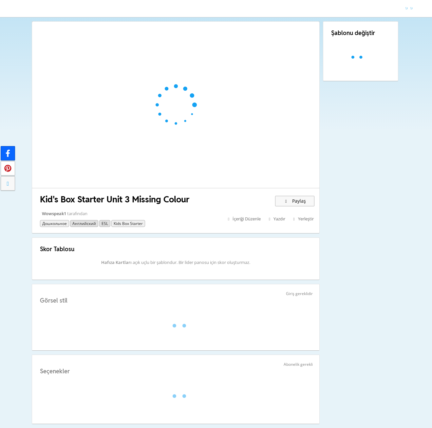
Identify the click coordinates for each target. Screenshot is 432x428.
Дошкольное (54, 223)
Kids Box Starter (128, 223)
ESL (105, 223)
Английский (84, 223)
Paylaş (295, 201)
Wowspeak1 (54, 213)
